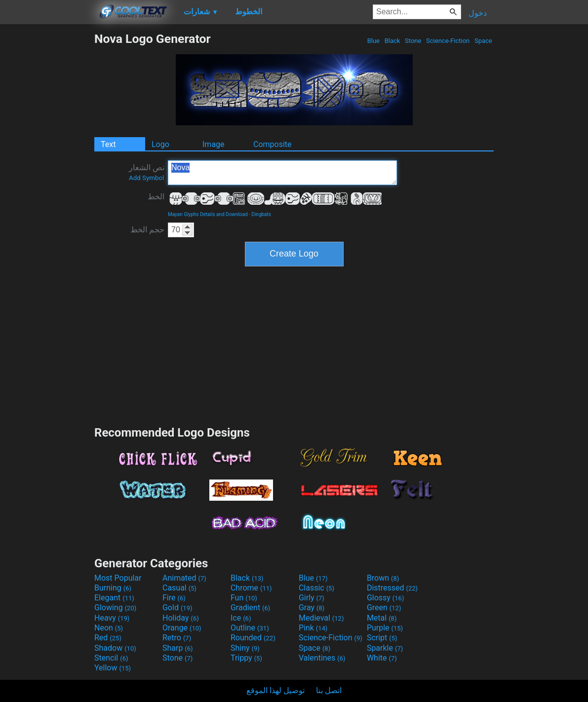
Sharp (177, 648)
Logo (160, 144)
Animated (184, 578)
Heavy (111, 618)
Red (107, 637)
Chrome (251, 587)
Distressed (392, 587)
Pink (313, 627)
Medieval (321, 618)
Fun (244, 597)
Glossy (385, 597)
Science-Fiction (448, 40)
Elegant (114, 597)
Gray (311, 607)
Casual (179, 587)
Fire (174, 597)
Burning (112, 587)
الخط (156, 196)
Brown (383, 578)
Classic (316, 587)
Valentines (322, 658)
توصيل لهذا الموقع (275, 690)
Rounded (253, 637)
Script (382, 637)
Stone (413, 40)
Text (108, 144)
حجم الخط (147, 229)
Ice (241, 618)
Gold (177, 607)
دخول (478, 13)
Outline (250, 627)
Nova (282, 172)
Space (483, 40)
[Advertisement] (46, 180)
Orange (181, 627)
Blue (373, 40)
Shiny (245, 648)
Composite (272, 144)
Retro (176, 637)
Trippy (246, 658)
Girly (311, 597)
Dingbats (261, 214)
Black (392, 40)
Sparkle (385, 648)
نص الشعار (146, 172)
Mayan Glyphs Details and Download (208, 214)
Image (213, 144)
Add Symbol (146, 178)
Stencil (111, 658)
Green (384, 607)
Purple (385, 627)
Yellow (112, 667)
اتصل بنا (329, 690)
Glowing (115, 607)
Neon (108, 627)
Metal (382, 618)
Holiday (180, 618)
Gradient (250, 607)
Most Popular (118, 578)
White (382, 658)
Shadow (115, 648)
